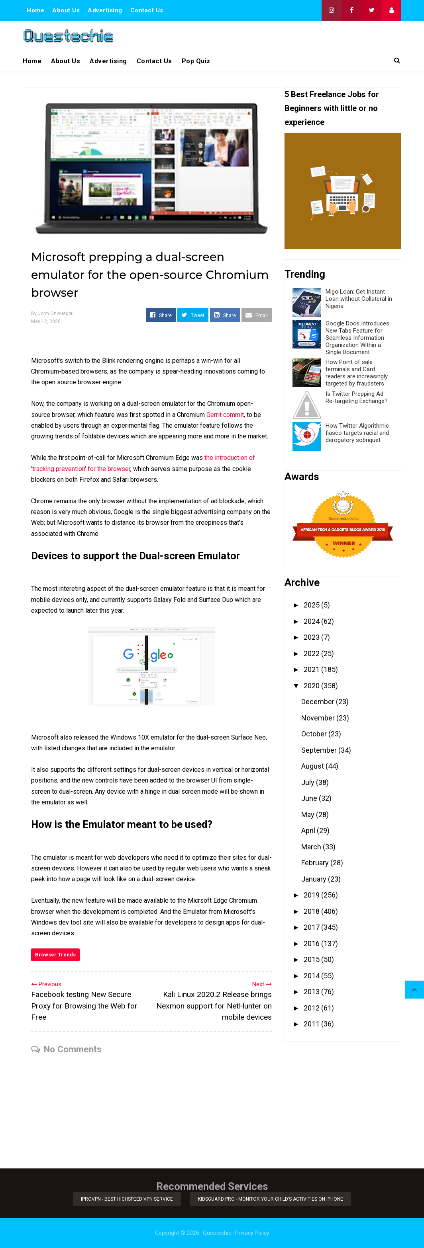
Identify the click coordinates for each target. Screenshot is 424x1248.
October (314, 734)
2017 (312, 927)
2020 (312, 685)
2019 (312, 895)
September (319, 750)
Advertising (105, 10)
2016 (312, 943)
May (308, 814)
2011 (312, 1024)
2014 (312, 976)
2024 (312, 621)
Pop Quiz (196, 61)
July (308, 782)
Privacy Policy (252, 1233)
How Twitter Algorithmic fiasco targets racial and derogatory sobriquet (357, 433)
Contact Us (146, 10)
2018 (312, 911)
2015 (312, 959)
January (314, 879)
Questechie (217, 1233)
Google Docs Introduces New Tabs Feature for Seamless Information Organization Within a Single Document (357, 338)
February (315, 863)
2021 (312, 669)
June (310, 798)
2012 (312, 1008)
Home (35, 10)
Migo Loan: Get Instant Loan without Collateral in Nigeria (359, 299)
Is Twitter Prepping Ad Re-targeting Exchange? (357, 397)
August (313, 766)
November (318, 718)
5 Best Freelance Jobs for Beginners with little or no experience (332, 108)
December (318, 701)
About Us (66, 10)
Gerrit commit (225, 415)
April (309, 830)
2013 (312, 991)
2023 (312, 637)
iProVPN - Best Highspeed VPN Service (127, 1199)
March (312, 847)
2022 (312, 653)
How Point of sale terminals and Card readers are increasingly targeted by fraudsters (357, 372)
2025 (312, 605)
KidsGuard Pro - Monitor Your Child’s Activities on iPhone (271, 1199)
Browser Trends (55, 955)
